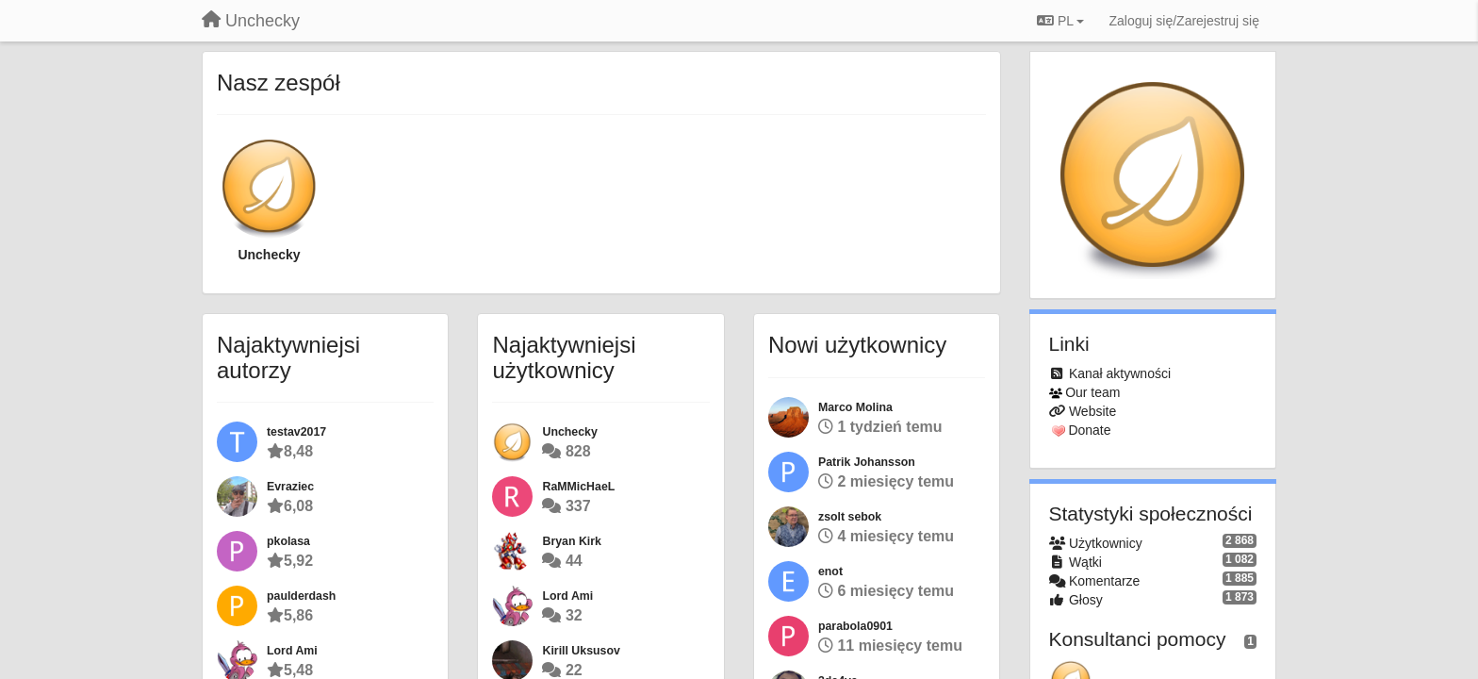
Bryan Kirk (571, 541)
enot (830, 571)
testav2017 (296, 432)
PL (1060, 20)
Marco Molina (855, 407)
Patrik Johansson (866, 462)
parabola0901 (855, 626)
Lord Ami (292, 650)
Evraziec (290, 486)
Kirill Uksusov (580, 650)
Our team (1092, 392)
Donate (1089, 430)
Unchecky (269, 254)
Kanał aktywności (1120, 373)
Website (1092, 411)
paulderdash (301, 596)
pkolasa (288, 541)
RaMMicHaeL (578, 486)
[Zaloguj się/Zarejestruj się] (1184, 21)
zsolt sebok (849, 516)
